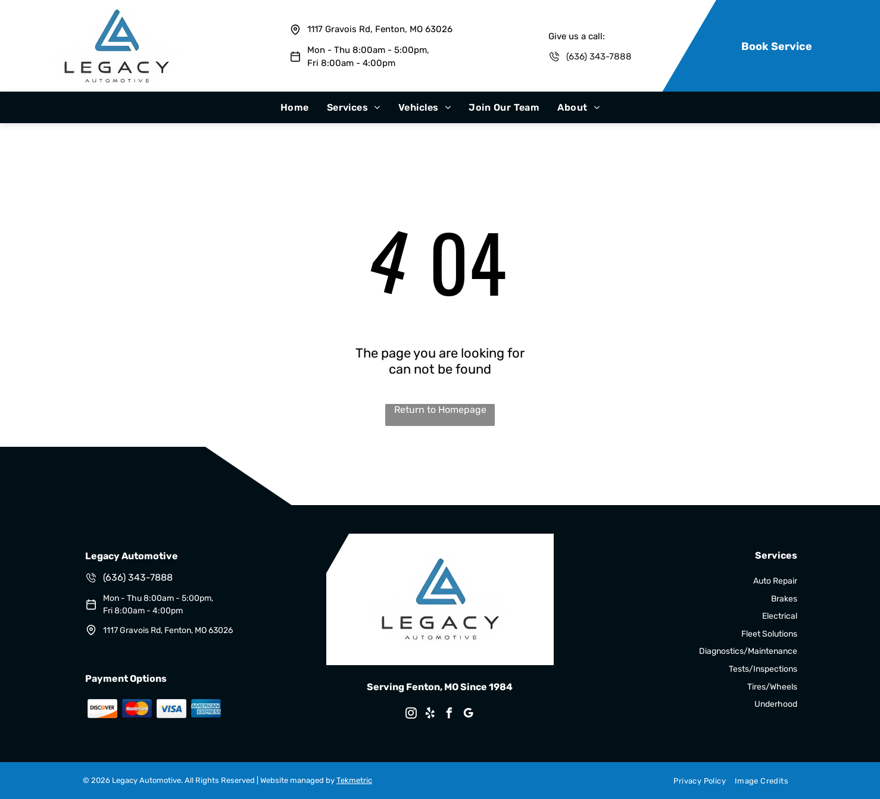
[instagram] (411, 715)
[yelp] (430, 715)
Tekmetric (354, 780)
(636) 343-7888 (599, 56)
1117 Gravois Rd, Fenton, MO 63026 (380, 29)
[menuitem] (295, 107)
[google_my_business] (468, 715)
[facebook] (449, 715)
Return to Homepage (440, 409)
